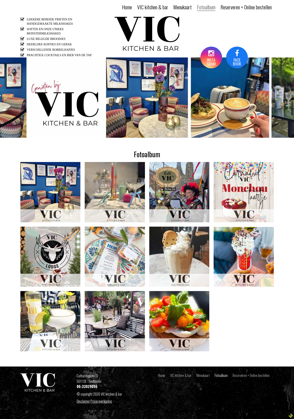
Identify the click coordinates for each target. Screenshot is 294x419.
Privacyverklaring (101, 401)
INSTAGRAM (211, 58)
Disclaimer (83, 401)
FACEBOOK (237, 58)
